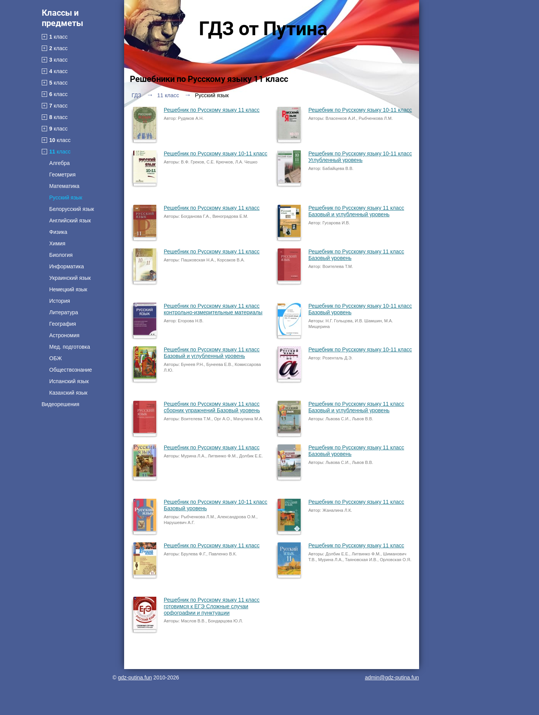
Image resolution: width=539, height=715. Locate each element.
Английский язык (70, 220)
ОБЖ (55, 358)
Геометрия (62, 174)
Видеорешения (61, 404)
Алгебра (59, 163)
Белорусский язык (71, 209)
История (59, 301)
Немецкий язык (68, 289)
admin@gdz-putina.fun (392, 677)
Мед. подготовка (69, 347)
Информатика (66, 266)
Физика (58, 232)
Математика (64, 186)
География (62, 324)
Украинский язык (70, 278)
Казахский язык (68, 393)
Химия (57, 243)
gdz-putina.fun (135, 677)
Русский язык (65, 197)
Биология (61, 255)
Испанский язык (69, 381)
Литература (63, 312)
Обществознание (70, 370)
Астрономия (64, 335)
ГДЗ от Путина (263, 29)
